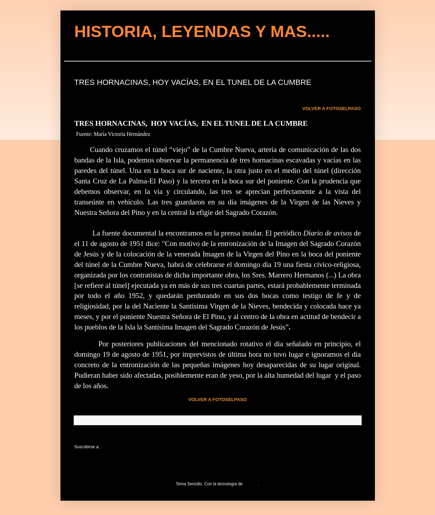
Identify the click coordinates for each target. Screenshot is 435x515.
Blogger (251, 483)
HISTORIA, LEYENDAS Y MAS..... (202, 31)
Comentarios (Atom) (119, 446)
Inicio (217, 436)
